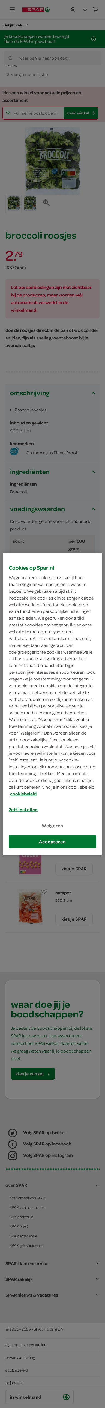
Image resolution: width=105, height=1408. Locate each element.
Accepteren (52, 842)
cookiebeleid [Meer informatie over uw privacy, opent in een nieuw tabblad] (23, 794)
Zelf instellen (23, 810)
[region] (53, 704)
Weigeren (53, 825)
